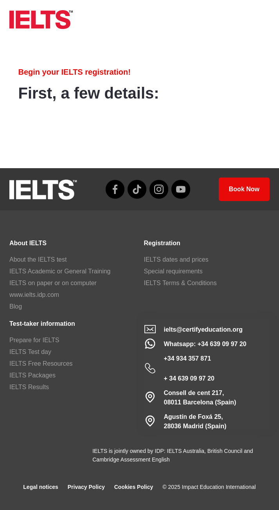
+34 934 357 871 (187, 358)
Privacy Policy (86, 487)
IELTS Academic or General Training (60, 271)
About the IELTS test (38, 259)
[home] (41, 19)
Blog (15, 306)
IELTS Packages (32, 375)
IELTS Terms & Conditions (180, 283)
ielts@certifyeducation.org (203, 329)
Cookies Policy (133, 487)
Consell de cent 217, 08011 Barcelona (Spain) (200, 398)
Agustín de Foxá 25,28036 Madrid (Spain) (195, 421)
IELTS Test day (30, 351)
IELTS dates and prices (176, 259)
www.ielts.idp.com (34, 294)
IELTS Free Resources (41, 363)
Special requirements (173, 271)
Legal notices (40, 487)
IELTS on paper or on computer (53, 283)
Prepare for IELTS (34, 340)
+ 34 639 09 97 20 (189, 378)
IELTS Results (29, 387)
